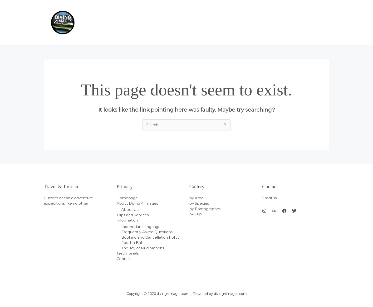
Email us (269, 198)
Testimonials (128, 253)
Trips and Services (133, 215)
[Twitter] (294, 211)
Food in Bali (131, 243)
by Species (199, 203)
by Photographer (205, 209)
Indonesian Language (141, 226)
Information (127, 220)
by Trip (195, 214)
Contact (124, 258)
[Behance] (274, 211)
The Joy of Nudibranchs (142, 248)
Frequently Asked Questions (146, 232)
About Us (129, 210)
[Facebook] (284, 211)
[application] (325, 22)
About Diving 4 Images (137, 203)
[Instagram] (264, 211)
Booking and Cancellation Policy (150, 237)
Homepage (127, 198)
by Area (196, 198)
